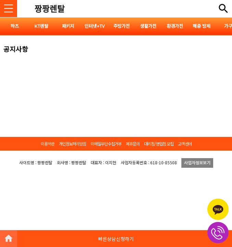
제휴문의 (133, 143)
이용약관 (47, 143)
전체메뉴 (223, 8)
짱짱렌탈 (50, 8)
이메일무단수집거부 (106, 143)
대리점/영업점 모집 (158, 143)
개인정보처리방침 (72, 143)
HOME (8, 238)
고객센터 (185, 143)
